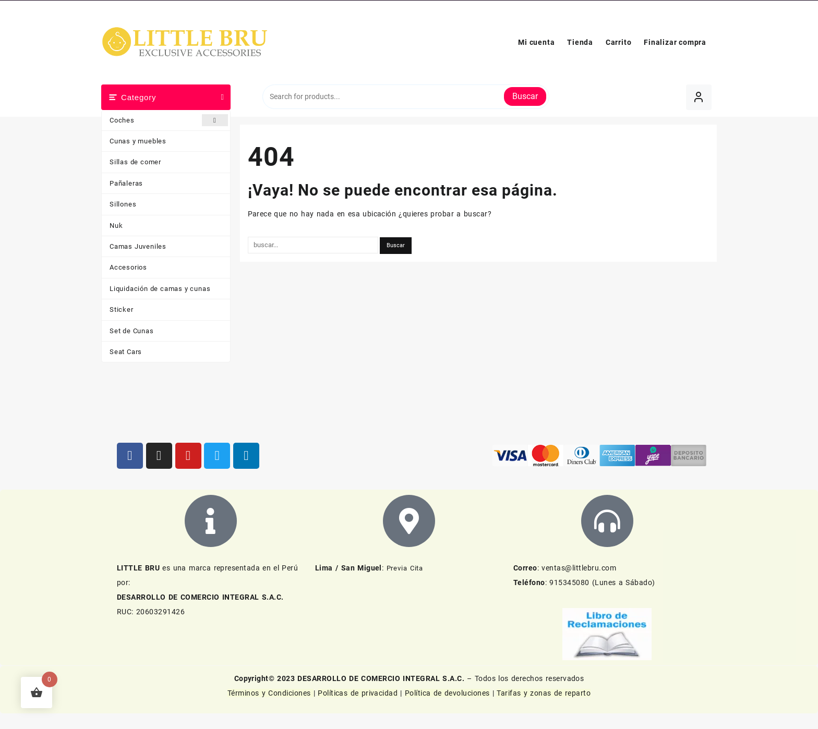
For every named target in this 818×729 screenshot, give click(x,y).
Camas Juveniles (138, 246)
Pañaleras (126, 183)
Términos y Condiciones (270, 693)
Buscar (525, 96)
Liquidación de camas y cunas (160, 289)
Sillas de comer (135, 162)
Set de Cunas (132, 331)
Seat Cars (126, 352)
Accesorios (128, 267)
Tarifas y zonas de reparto (544, 693)
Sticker (122, 309)
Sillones (123, 204)
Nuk (116, 225)
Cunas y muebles (138, 141)
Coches (169, 120)
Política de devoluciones (447, 693)
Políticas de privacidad (358, 693)
